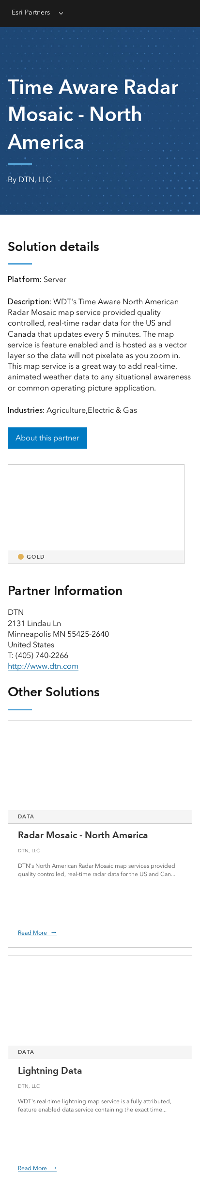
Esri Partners (31, 12)
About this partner (47, 437)
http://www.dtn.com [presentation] (43, 666)
